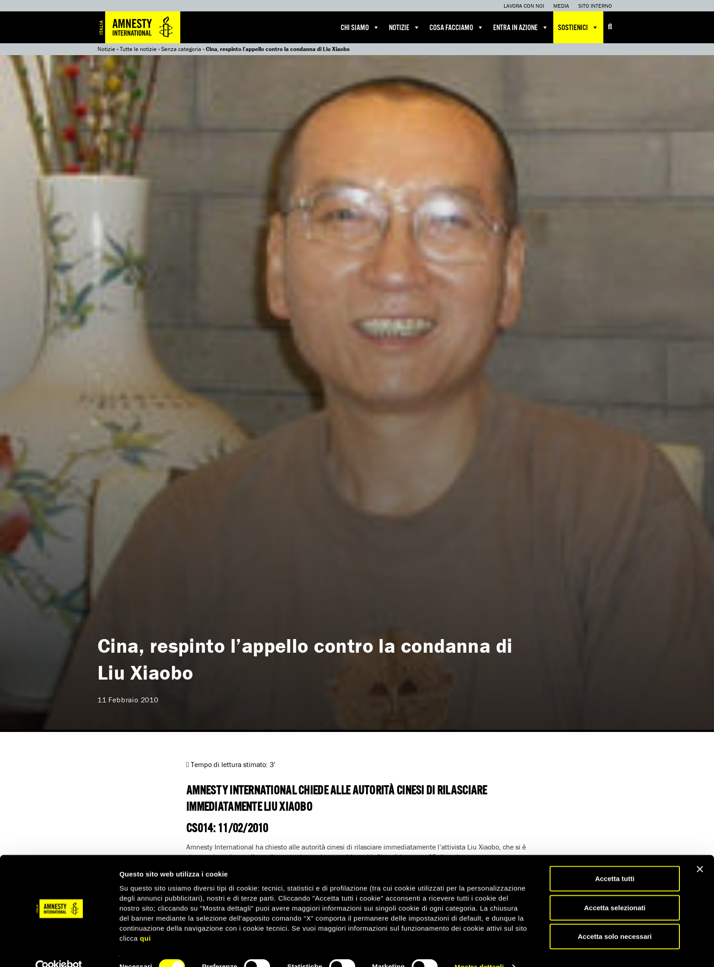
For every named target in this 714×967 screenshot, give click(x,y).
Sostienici (578, 27)
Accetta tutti (615, 861)
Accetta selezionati (614, 890)
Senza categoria (181, 49)
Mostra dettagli (479, 949)
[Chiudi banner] (700, 851)
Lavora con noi (524, 5)
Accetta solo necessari (615, 918)
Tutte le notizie (138, 49)
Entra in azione (521, 27)
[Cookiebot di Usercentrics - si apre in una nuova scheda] (59, 949)
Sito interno (595, 5)
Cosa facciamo (456, 27)
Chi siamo (360, 27)
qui (145, 920)
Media (561, 5)
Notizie (404, 27)
